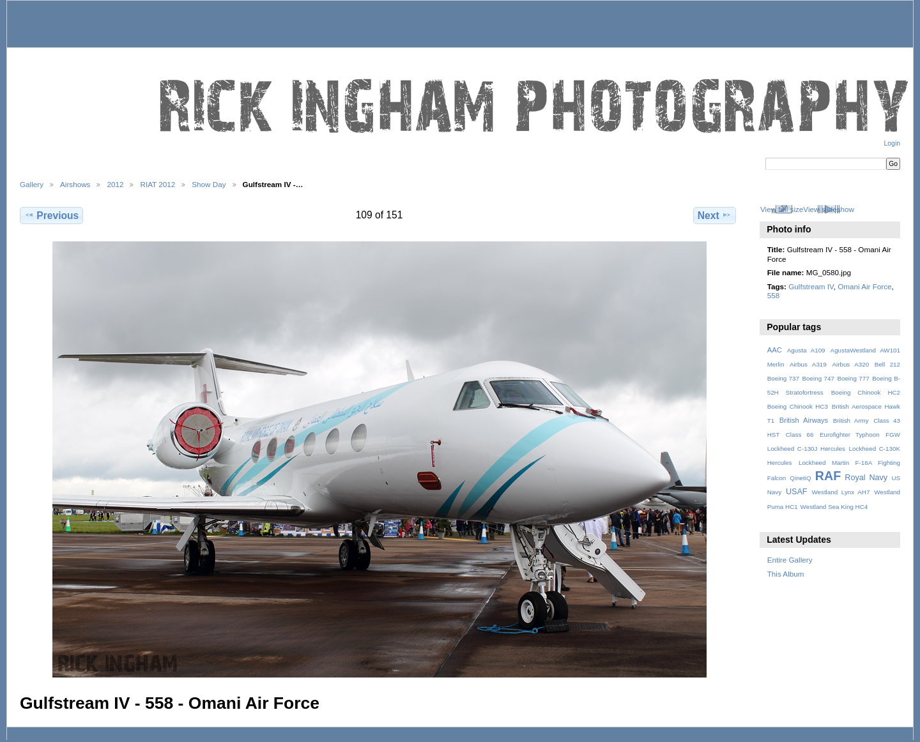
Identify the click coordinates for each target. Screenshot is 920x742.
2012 (115, 184)
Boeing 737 (783, 378)
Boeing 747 (818, 378)
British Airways (804, 420)
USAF (797, 491)
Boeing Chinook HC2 (865, 392)
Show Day (209, 184)
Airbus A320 (850, 364)
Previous (51, 215)
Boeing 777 (853, 378)
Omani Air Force (864, 286)
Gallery (31, 184)
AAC (774, 350)
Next (715, 215)
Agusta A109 (806, 350)
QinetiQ (800, 477)
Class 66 (800, 434)
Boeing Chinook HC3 (797, 406)
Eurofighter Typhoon (850, 434)
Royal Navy (866, 477)
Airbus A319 (808, 364)
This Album (785, 574)
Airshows (75, 184)
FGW (892, 434)
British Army (851, 420)
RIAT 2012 (157, 184)
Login (892, 143)
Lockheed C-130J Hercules (806, 448)
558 (773, 295)
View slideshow (828, 209)
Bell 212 (887, 364)
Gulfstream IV (810, 286)
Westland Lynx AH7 (840, 492)
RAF (828, 476)
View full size (781, 209)
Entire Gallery (790, 560)
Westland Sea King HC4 (834, 506)
